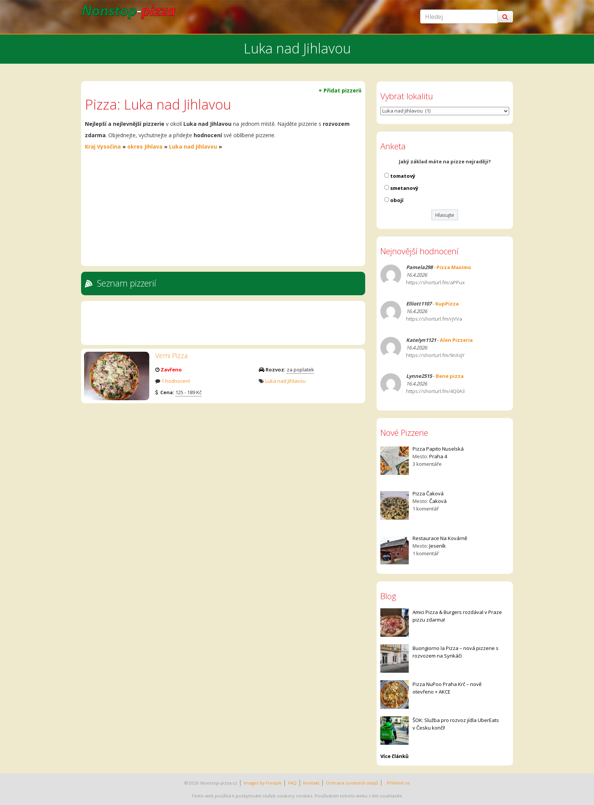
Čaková (438, 501)
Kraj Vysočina (103, 146)
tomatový (402, 175)
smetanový (404, 188)
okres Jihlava (145, 146)
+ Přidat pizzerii (340, 90)
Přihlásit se (397, 783)
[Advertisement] (223, 209)
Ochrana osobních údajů (352, 783)
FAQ (292, 783)
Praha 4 (438, 456)
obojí (396, 200)
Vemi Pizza (171, 355)
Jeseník (437, 545)
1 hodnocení (175, 380)
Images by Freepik (262, 783)
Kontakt (311, 783)
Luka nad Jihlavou (193, 146)
